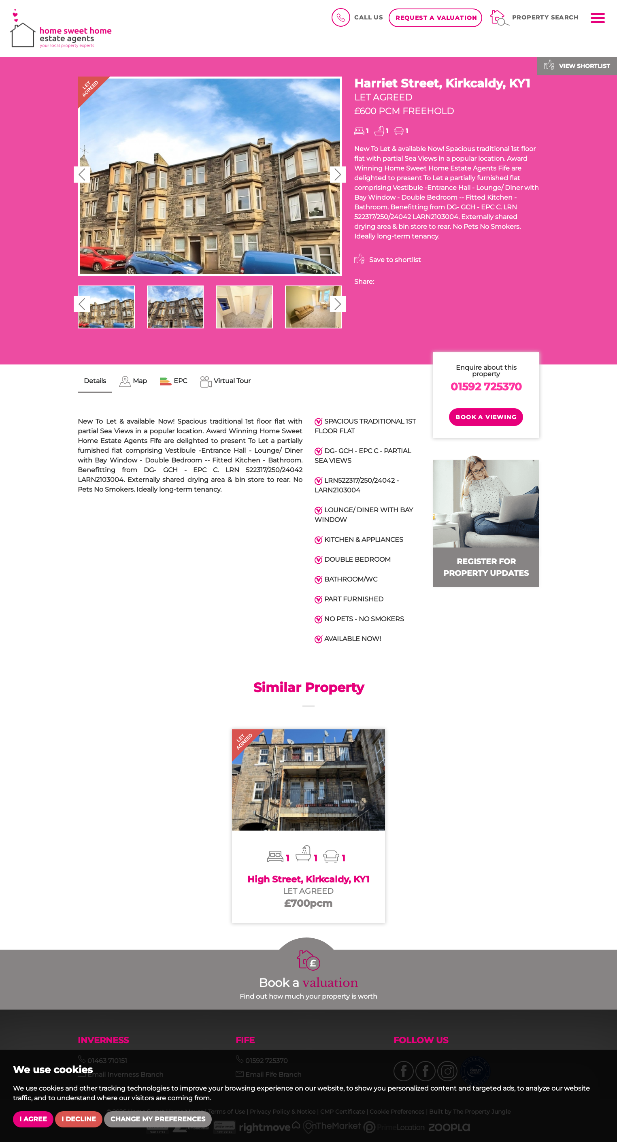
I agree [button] (33, 1119)
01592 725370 (486, 386)
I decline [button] (79, 1119)
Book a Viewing (486, 417)
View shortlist (577, 65)
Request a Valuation (436, 17)
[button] (82, 174)
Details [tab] (95, 381)
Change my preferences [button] (158, 1119)
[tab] (133, 382)
